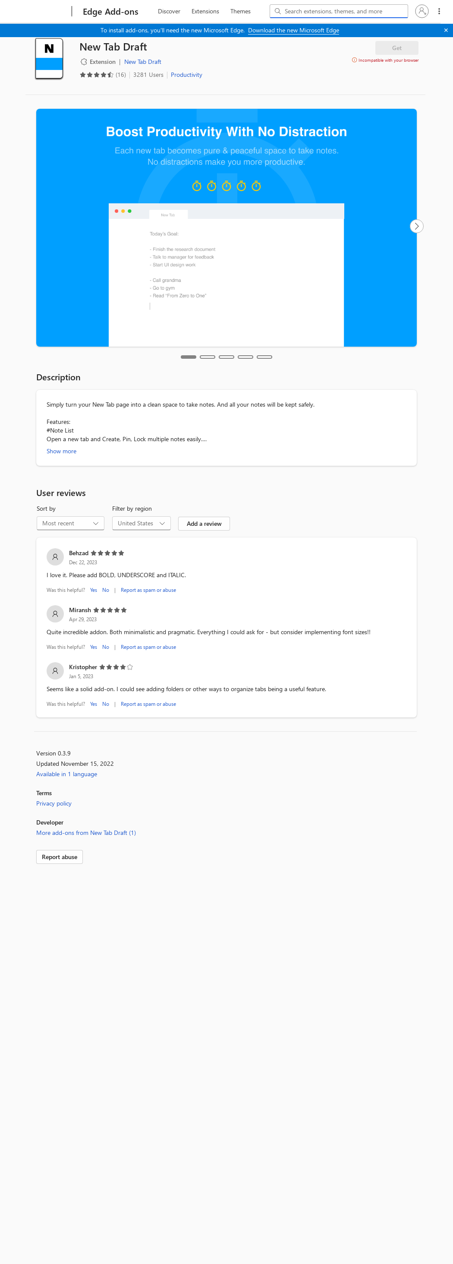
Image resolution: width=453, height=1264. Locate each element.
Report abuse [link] (59, 857)
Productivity (186, 74)
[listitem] (226, 571)
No (105, 589)
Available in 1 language (66, 774)
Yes (93, 589)
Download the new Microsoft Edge (293, 30)
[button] (422, 11)
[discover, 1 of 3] (169, 11)
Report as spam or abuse (148, 589)
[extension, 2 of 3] (205, 11)
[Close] (446, 30)
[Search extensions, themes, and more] (340, 11)
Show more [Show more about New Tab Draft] (61, 451)
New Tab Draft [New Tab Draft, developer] (142, 61)
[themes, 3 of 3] (240, 11)
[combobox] (339, 11)
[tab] (188, 357)
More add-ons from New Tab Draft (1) (86, 832)
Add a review (204, 523)
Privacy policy (54, 803)
